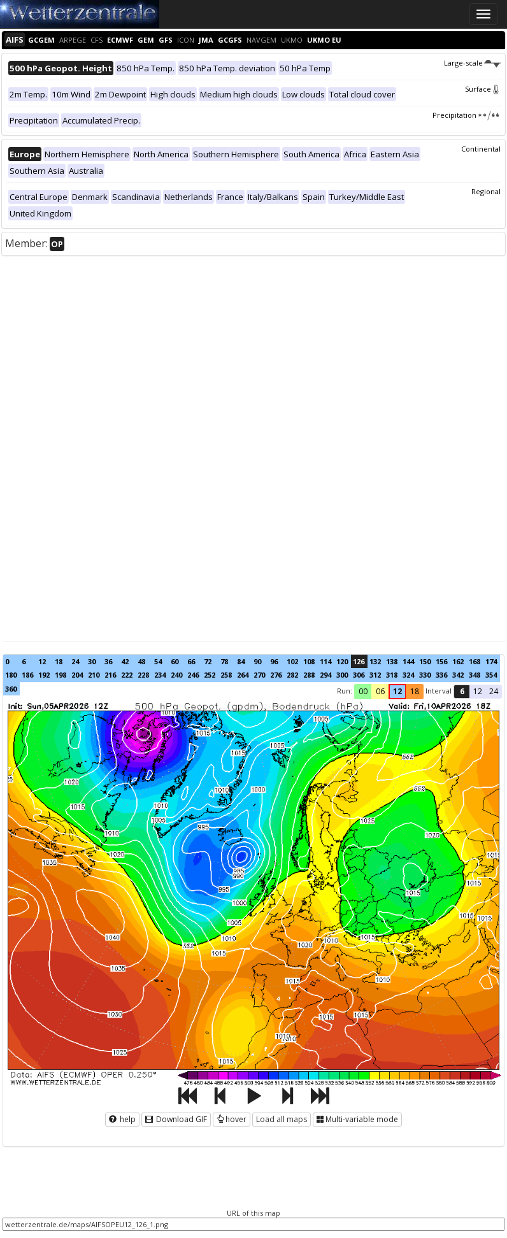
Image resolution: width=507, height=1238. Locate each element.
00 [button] (363, 691)
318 (391, 674)
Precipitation (466, 115)
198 (60, 674)
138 (391, 661)
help (122, 1119)
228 (143, 674)
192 (44, 674)
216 (110, 674)
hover (231, 1119)
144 (408, 661)
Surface (483, 89)
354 (491, 674)
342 (458, 674)
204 (77, 674)
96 (274, 661)
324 (408, 674)
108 (309, 661)
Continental (481, 148)
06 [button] (380, 691)
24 (75, 661)
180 (11, 674)
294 (325, 674)
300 (342, 674)
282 (292, 674)
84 (241, 661)
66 (191, 661)
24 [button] (493, 691)
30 (92, 661)
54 (158, 661)
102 (292, 661)
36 (108, 661)
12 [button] (397, 691)
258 (226, 674)
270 (259, 674)
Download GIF (176, 1119)
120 (342, 661)
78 (224, 661)
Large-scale (472, 63)
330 (425, 674)
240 (176, 674)
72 (207, 661)
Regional (486, 191)
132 (375, 661)
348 (474, 674)
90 (257, 661)
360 (11, 689)
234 (160, 674)
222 (126, 674)
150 (425, 661)
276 (276, 674)
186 (27, 674)
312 (375, 674)
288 (309, 674)
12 (42, 661)
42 (125, 661)
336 (441, 674)
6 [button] (462, 691)
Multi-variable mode (357, 1119)
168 (474, 661)
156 (441, 661)
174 (491, 661)
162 (458, 661)
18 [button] (414, 691)
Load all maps (281, 1119)
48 (141, 661)
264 (242, 674)
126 (358, 661)
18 (58, 661)
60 (174, 661)
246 (193, 674)
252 (209, 674)
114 (325, 661)
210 (93, 674)
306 (358, 674)
